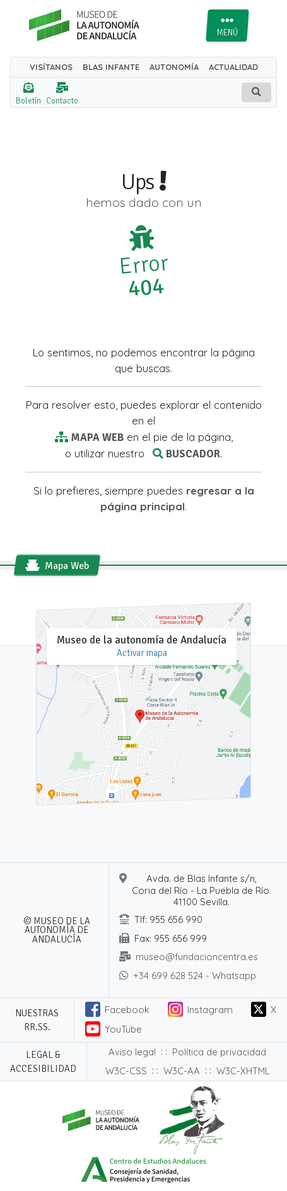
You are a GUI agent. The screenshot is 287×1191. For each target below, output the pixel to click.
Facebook (127, 1010)
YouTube (123, 1029)
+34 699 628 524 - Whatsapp (194, 976)
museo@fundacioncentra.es (197, 957)
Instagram (210, 1010)
